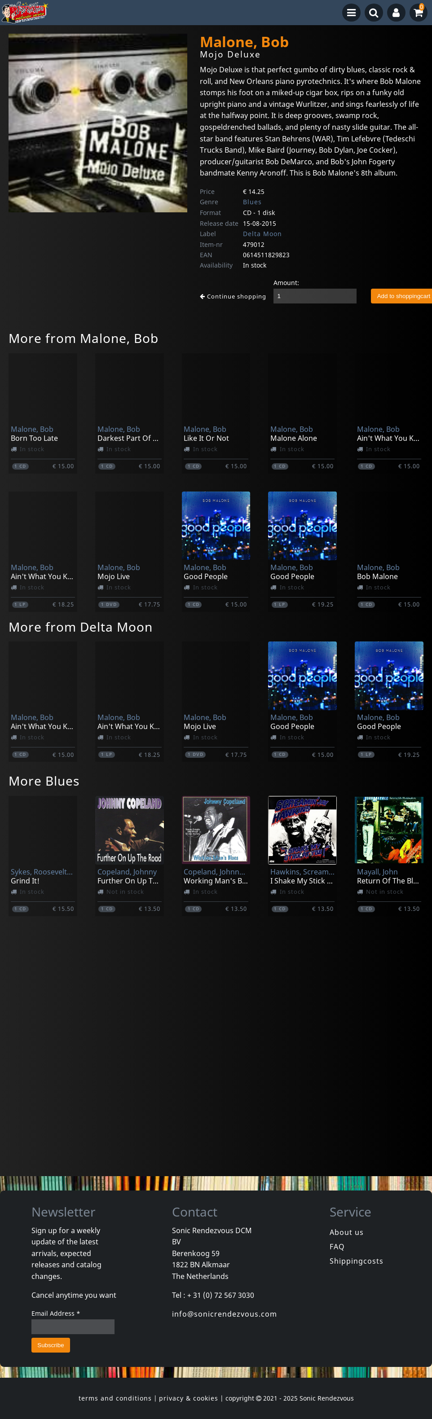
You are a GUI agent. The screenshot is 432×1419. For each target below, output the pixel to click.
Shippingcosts (357, 1261)
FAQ (337, 1247)
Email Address (55, 1313)
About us (347, 1232)
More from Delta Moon (81, 626)
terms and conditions (115, 1398)
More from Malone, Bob (84, 338)
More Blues (44, 780)
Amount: (286, 282)
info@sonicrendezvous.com (224, 1314)
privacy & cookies (188, 1398)
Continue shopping (233, 296)
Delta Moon (262, 233)
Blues (252, 202)
